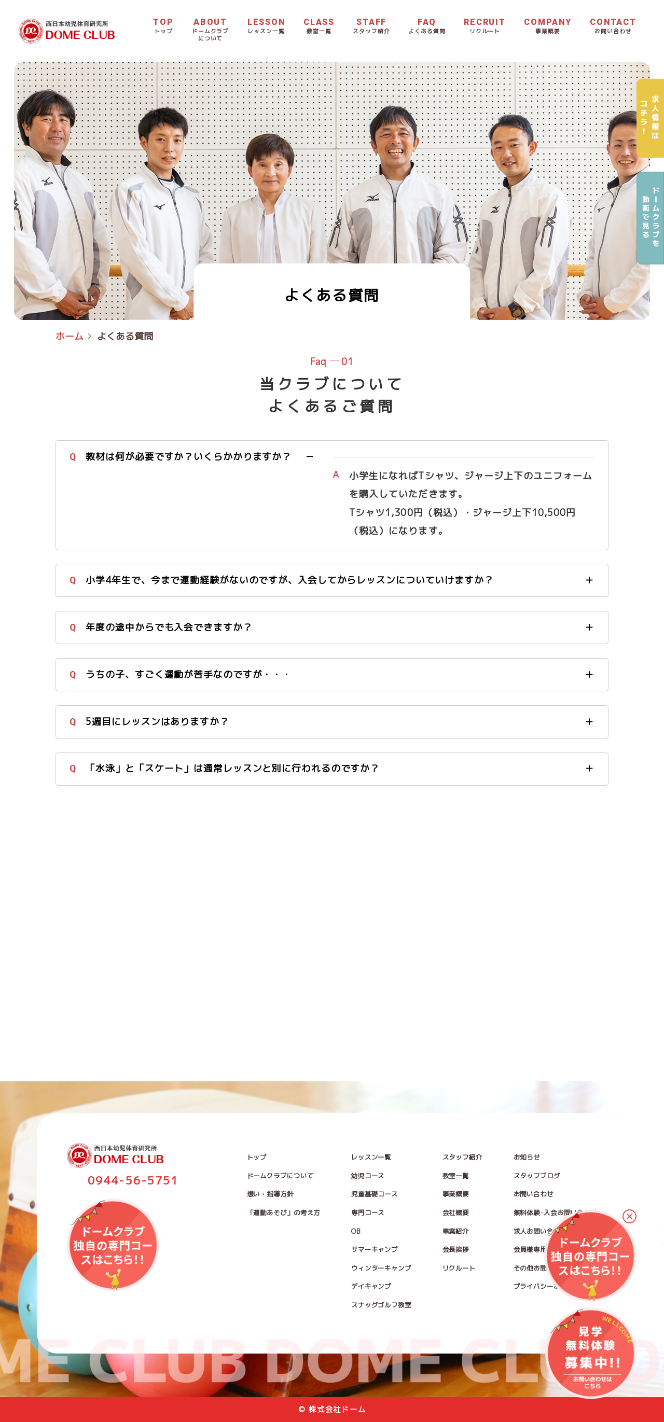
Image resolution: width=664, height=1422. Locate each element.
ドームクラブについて (280, 1176)
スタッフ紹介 (462, 1157)
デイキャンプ (371, 1286)
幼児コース (367, 1176)
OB (356, 1231)
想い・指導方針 (270, 1194)
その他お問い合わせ (544, 1268)
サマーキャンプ (374, 1249)
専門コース (367, 1212)
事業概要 (455, 1194)
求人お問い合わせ (540, 1231)
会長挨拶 (455, 1249)
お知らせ (527, 1157)
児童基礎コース (374, 1194)
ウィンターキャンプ (381, 1268)
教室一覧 (455, 1176)
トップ (257, 1157)
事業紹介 (455, 1231)
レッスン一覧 (371, 1157)
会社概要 (455, 1212)
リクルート (459, 1268)
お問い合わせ (534, 1194)
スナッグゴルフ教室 (381, 1305)
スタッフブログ (537, 1176)
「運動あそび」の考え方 (284, 1212)
